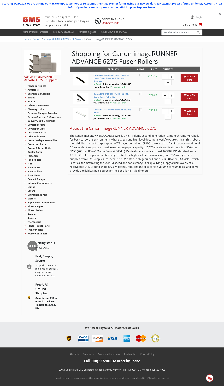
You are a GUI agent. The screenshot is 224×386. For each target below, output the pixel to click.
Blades (31, 97)
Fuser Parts (33, 167)
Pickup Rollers (35, 210)
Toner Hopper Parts (38, 225)
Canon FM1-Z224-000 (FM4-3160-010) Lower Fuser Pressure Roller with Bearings (111, 78)
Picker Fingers (35, 206)
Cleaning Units (35, 109)
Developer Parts (36, 124)
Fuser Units (33, 175)
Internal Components (39, 183)
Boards (31, 101)
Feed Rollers (34, 159)
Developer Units (36, 128)
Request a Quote (87, 32)
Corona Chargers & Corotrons (44, 117)
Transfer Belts (35, 229)
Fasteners (32, 155)
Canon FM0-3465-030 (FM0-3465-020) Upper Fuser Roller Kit (111, 95)
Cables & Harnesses (38, 105)
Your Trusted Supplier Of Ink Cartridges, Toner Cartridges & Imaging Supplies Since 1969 (67, 21)
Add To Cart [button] (189, 78)
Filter (30, 163)
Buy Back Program (63, 32)
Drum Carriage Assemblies (42, 140)
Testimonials (130, 354)
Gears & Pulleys (36, 179)
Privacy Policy (147, 354)
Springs (31, 218)
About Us (74, 354)
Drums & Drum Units (39, 148)
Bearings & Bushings (38, 93)
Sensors (31, 214)
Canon (37, 39)
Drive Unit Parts (36, 136)
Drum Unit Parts (36, 144)
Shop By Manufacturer (35, 32)
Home (25, 39)
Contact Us (88, 354)
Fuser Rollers (34, 171)
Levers (31, 190)
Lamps (31, 186)
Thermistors (34, 221)
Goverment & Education (114, 32)
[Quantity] (171, 77)
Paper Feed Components (41, 202)
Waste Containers (37, 233)
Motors (31, 198)
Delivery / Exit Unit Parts (41, 120)
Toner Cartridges (36, 85)
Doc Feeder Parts (37, 132)
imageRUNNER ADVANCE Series (63, 39)
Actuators (33, 89)
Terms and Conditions (109, 354)
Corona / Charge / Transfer (42, 113)
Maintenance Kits (37, 194)
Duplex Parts (34, 151)
